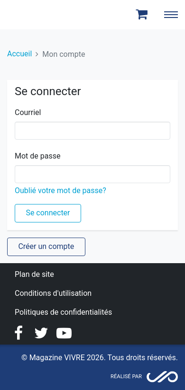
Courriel (28, 112)
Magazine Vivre (42, 14)
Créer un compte (46, 246)
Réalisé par (126, 376)
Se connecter (48, 212)
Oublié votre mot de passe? (60, 190)
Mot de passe (37, 155)
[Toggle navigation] (171, 14)
